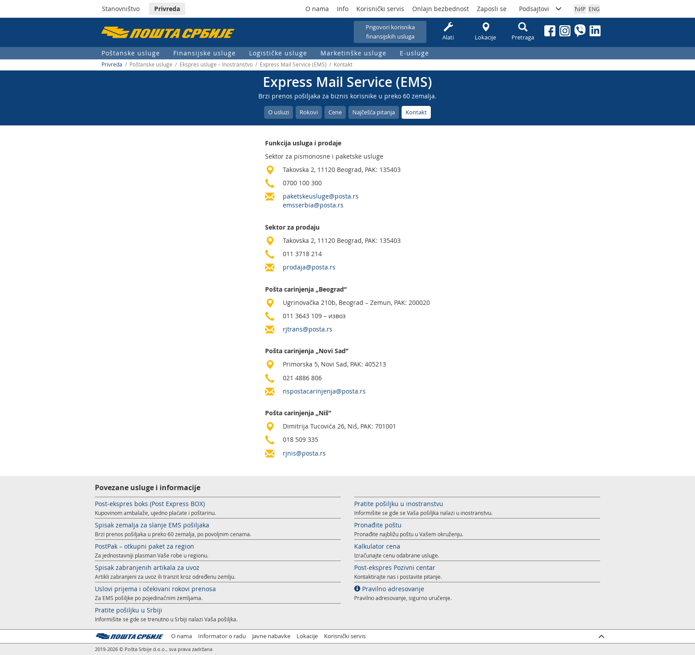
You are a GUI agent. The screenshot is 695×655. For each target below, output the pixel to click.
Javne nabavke (271, 636)
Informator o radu (222, 636)
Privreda (167, 8)
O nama (317, 8)
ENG (594, 8)
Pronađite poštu (378, 525)
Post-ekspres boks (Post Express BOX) (150, 503)
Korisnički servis (380, 8)
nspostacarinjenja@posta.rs (324, 391)
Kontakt (416, 112)
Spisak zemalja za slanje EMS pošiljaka (152, 525)
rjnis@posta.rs (304, 453)
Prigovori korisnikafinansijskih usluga (390, 31)
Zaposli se (492, 8)
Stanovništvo (121, 8)
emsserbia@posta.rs (313, 205)
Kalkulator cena (377, 546)
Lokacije (485, 31)
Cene (335, 112)
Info (342, 8)
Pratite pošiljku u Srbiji (128, 610)
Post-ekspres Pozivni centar (394, 567)
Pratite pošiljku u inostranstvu (398, 503)
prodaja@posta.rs (309, 267)
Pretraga (522, 31)
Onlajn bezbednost (440, 8)
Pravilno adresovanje (389, 589)
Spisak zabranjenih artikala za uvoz (147, 567)
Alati (448, 31)
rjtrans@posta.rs (307, 329)
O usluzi (278, 112)
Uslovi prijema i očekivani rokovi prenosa (155, 589)
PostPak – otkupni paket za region (144, 546)
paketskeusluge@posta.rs (321, 196)
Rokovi (309, 112)
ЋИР (580, 8)
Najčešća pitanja (373, 112)
